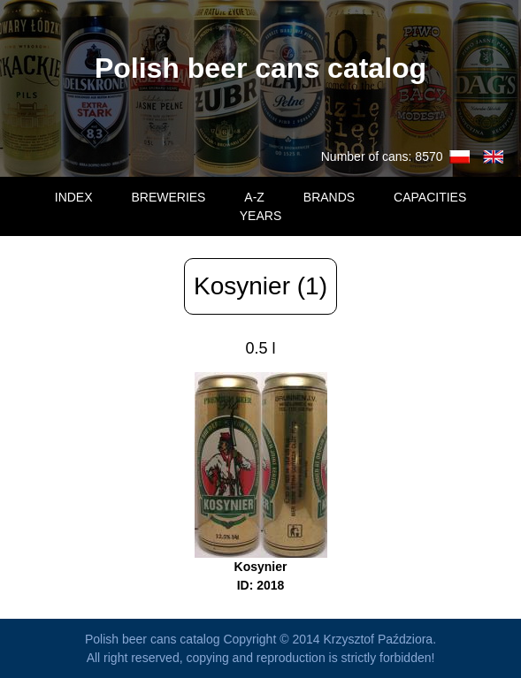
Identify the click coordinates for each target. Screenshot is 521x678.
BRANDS (329, 197)
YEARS (260, 216)
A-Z (254, 197)
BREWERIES (168, 197)
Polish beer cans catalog (260, 68)
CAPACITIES (430, 197)
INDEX (74, 197)
